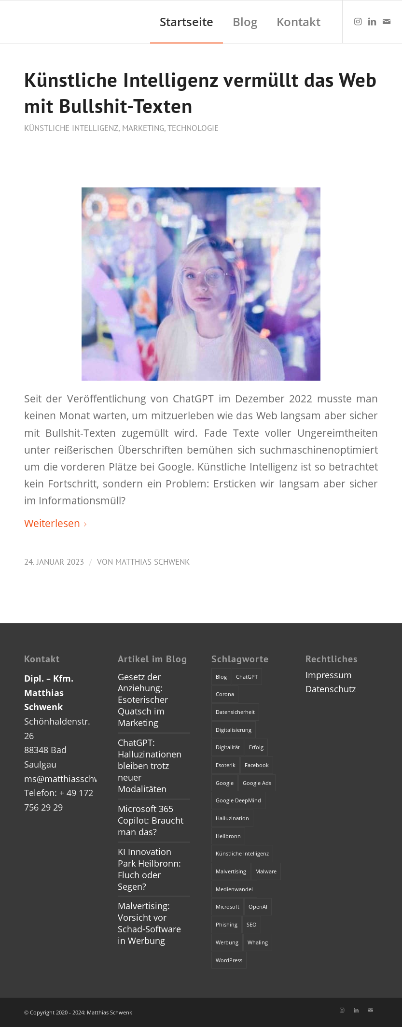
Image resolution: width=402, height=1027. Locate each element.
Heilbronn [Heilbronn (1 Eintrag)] (228, 836)
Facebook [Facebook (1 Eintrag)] (257, 765)
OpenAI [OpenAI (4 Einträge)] (258, 906)
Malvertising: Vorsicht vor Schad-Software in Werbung (149, 923)
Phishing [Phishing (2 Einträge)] (226, 924)
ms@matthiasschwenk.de (76, 779)
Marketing (143, 128)
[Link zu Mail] (386, 21)
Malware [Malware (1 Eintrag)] (266, 871)
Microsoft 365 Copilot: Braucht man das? (150, 820)
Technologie (193, 128)
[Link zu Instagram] (357, 21)
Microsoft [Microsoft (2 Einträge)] (227, 906)
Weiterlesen (57, 523)
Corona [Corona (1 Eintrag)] (225, 694)
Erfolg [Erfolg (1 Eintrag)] (256, 747)
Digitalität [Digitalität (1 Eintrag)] (228, 747)
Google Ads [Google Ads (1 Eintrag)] (257, 782)
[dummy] (8, 21)
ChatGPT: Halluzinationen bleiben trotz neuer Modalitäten (149, 766)
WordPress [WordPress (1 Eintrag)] (229, 960)
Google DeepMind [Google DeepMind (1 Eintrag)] (238, 800)
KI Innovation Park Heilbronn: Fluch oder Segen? (149, 869)
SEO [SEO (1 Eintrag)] (252, 924)
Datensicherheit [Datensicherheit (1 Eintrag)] (235, 711)
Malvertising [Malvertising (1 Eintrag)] (231, 871)
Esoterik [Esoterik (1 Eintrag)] (226, 765)
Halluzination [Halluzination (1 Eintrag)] (232, 818)
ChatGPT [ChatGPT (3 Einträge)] (247, 676)
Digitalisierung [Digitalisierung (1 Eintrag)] (233, 729)
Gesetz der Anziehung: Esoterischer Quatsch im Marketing (143, 700)
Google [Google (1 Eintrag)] (225, 782)
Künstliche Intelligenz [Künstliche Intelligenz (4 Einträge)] (242, 853)
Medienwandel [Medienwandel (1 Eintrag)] (234, 889)
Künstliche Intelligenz (71, 128)
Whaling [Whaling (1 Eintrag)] (258, 942)
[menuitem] (186, 21)
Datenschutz (330, 689)
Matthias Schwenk (152, 561)
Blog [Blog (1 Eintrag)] (221, 676)
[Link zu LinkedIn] (372, 21)
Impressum (328, 675)
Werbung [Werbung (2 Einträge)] (227, 942)
